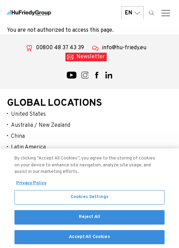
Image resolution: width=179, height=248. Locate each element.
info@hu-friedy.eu (124, 47)
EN (132, 13)
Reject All (89, 219)
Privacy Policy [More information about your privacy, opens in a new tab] (31, 185)
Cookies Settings (89, 199)
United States (28, 114)
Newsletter (90, 56)
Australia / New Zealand (40, 125)
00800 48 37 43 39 (60, 47)
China (18, 136)
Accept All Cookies (89, 239)
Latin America (28, 147)
